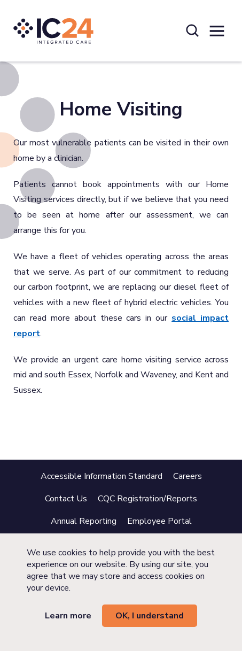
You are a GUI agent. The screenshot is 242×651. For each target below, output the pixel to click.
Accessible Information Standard (101, 476)
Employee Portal (159, 521)
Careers (187, 476)
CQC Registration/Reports (147, 499)
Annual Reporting (83, 521)
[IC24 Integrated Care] (53, 30)
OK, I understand (149, 616)
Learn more (68, 616)
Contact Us (66, 499)
